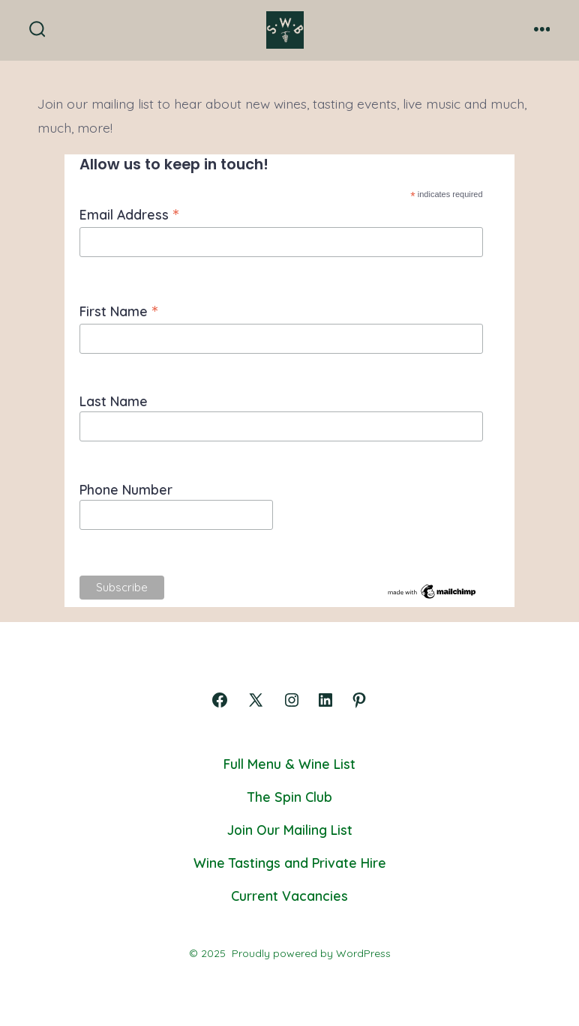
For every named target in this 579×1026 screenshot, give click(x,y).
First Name (119, 311)
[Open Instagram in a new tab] (292, 700)
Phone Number (126, 489)
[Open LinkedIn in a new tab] (325, 700)
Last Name (114, 401)
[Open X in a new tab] (255, 700)
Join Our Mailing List (289, 829)
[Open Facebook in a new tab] (220, 700)
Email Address (129, 214)
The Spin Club (290, 796)
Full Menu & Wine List (290, 763)
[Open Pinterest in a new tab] (359, 700)
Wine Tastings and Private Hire (290, 862)
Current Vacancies (289, 895)
